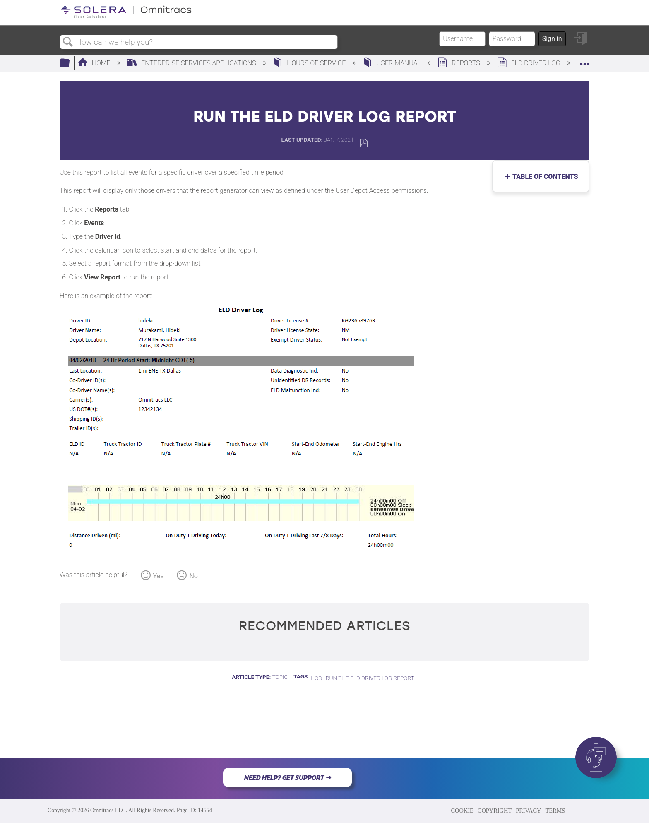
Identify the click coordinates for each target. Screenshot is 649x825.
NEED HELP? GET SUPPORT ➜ (287, 777)
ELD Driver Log (529, 63)
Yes (158, 576)
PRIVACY (528, 810)
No (193, 576)
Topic (280, 676)
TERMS (555, 810)
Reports (459, 63)
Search (68, 42)
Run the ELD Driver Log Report (370, 678)
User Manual (393, 63)
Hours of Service (310, 63)
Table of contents (543, 176)
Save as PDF (364, 143)
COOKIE (462, 810)
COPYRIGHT (495, 810)
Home (95, 63)
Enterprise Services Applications (192, 63)
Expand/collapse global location (584, 61)
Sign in (552, 39)
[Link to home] (126, 16)
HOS (316, 678)
